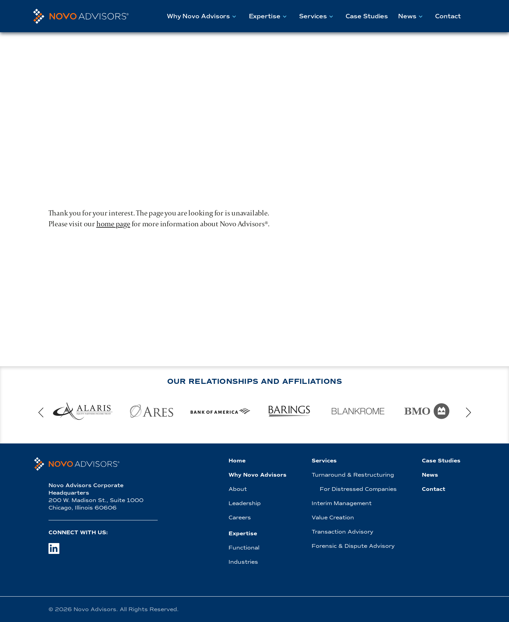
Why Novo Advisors (203, 16)
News (411, 16)
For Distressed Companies (358, 489)
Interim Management (342, 503)
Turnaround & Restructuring (353, 475)
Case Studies (367, 16)
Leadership (245, 503)
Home (237, 460)
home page (113, 223)
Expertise (269, 16)
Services (317, 16)
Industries (243, 562)
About (238, 489)
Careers (240, 517)
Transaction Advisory (342, 531)
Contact (448, 16)
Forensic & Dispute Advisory (353, 546)
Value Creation (333, 517)
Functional (244, 547)
